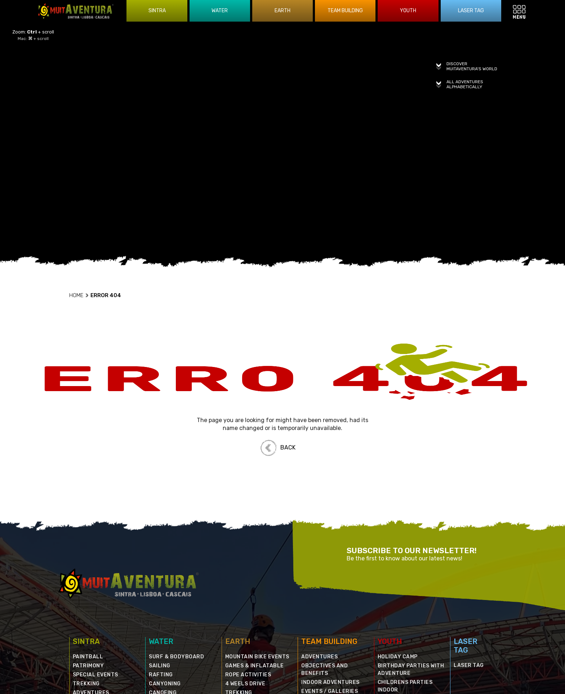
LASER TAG (465, 615)
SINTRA (86, 611)
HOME (79, 265)
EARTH (237, 611)
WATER (161, 611)
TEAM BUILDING (329, 611)
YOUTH (390, 611)
